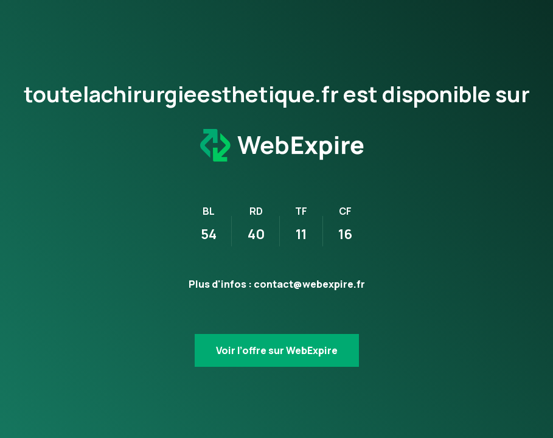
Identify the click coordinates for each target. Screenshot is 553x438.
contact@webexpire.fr (309, 284)
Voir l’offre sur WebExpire (277, 350)
